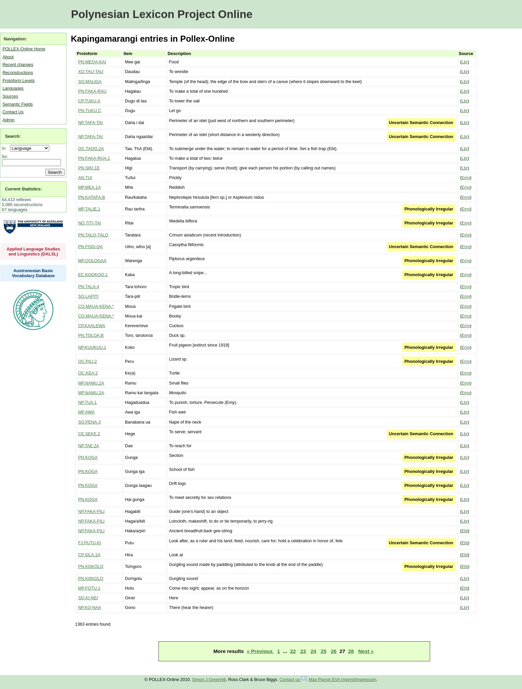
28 (351, 651)
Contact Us (12, 111)
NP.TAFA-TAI (90, 122)
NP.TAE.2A (88, 445)
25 (323, 651)
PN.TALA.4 (88, 286)
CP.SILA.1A (89, 554)
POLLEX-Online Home (23, 48)
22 (293, 651)
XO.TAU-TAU (91, 71)
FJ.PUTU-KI (89, 542)
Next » (366, 651)
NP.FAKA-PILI (91, 511)
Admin (8, 119)
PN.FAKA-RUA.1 (94, 158)
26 (334, 651)
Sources (10, 96)
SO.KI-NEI (88, 597)
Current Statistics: (23, 188)
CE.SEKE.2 (89, 433)
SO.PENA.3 (89, 422)
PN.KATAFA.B (91, 197)
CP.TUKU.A (89, 100)
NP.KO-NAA (89, 607)
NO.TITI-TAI (89, 222)
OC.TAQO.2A (91, 148)
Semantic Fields (17, 104)
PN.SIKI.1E (89, 167)
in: (5, 148)
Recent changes (17, 64)
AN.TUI (85, 177)
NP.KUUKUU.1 (92, 347)
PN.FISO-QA (90, 246)
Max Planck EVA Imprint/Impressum (342, 679)
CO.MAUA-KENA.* (96, 306)
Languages (12, 88)
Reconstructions (17, 72)
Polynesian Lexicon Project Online (161, 14)
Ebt (464, 530)
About (7, 56)
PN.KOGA (88, 457)
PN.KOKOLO (90, 566)
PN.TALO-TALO (93, 234)
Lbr (464, 61)
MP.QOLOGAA (92, 260)
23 (303, 651)
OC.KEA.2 (88, 373)
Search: (13, 136)
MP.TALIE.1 (89, 208)
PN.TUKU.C (89, 110)
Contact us (293, 679)
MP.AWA (86, 412)
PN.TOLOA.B (91, 335)
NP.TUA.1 (87, 402)
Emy (465, 177)
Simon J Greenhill (209, 679)
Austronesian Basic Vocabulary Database (33, 273)
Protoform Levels (18, 80)
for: (5, 156)
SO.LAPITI (88, 296)
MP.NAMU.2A (91, 383)
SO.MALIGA (90, 81)
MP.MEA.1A (89, 187)
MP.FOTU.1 (89, 588)
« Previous (260, 651)
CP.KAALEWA (91, 325)
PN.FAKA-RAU (92, 91)
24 (313, 651)
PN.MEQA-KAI (92, 61)
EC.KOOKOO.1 (93, 274)
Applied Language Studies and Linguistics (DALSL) (33, 251)
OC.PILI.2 (87, 361)
